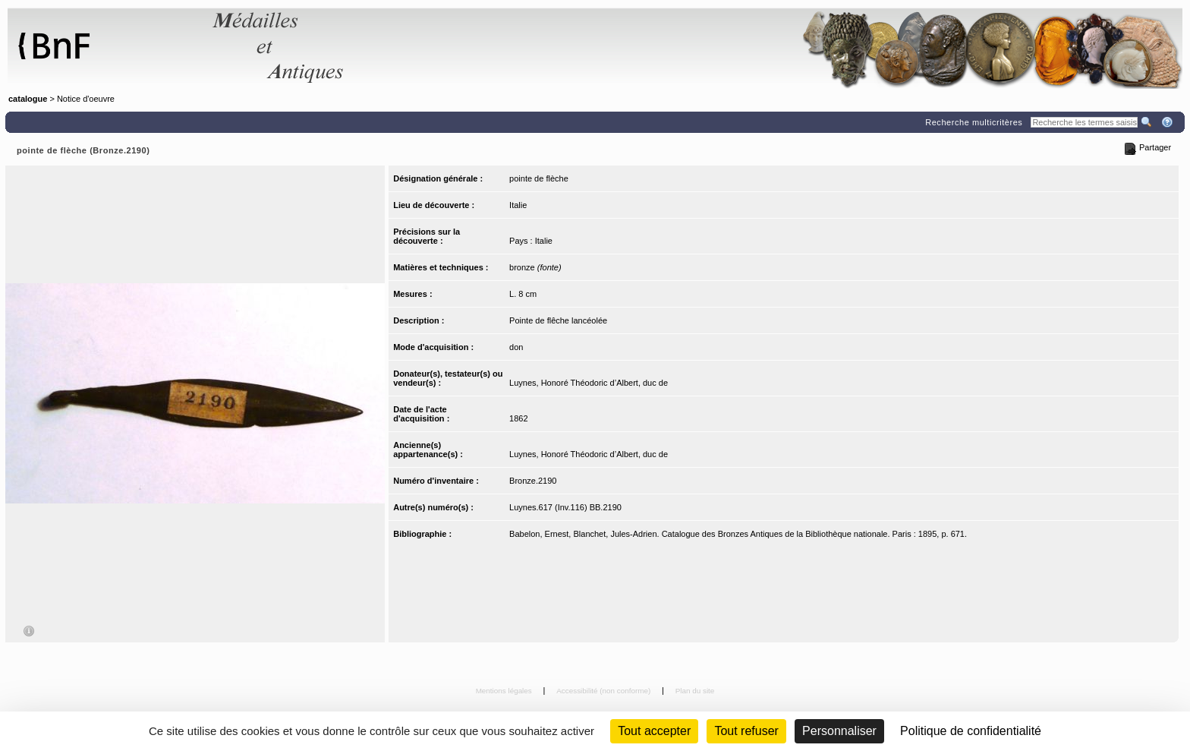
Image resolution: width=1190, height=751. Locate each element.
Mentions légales (505, 690)
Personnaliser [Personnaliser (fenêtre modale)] (839, 730)
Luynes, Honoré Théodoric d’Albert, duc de (588, 382)
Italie (518, 205)
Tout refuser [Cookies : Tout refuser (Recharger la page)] (746, 730)
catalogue (27, 98)
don (516, 347)
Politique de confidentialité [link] (970, 730)
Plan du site (695, 690)
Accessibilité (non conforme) (604, 690)
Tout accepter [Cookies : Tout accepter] (654, 730)
